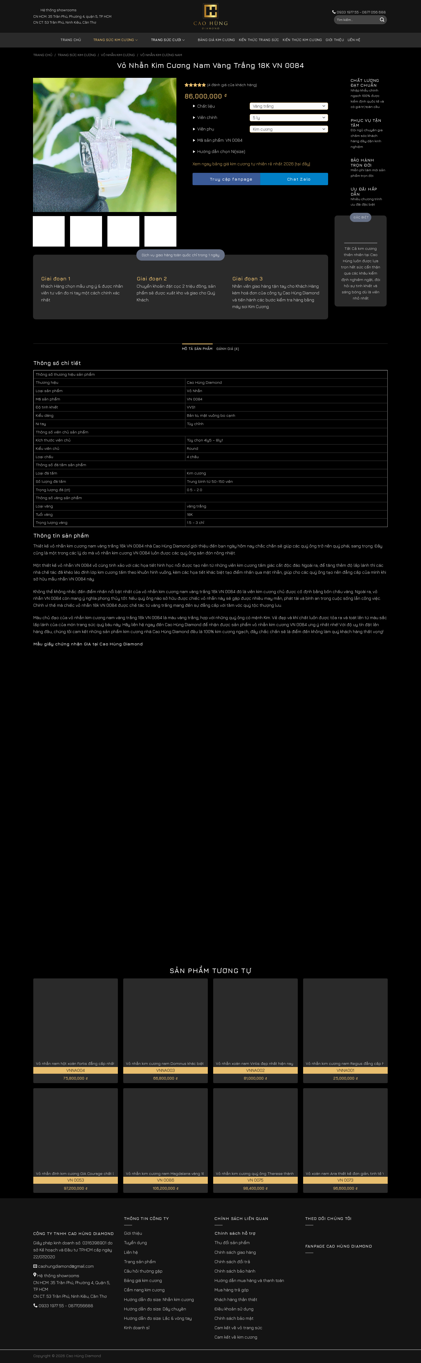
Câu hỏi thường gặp (143, 1271)
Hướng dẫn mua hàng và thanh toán (249, 1280)
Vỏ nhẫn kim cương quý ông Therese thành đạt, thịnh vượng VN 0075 (278, 1173)
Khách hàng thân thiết (236, 1299)
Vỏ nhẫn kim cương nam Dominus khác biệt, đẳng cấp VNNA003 (183, 1063)
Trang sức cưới (164, 40)
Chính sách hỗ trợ (235, 1233)
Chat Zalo (294, 179)
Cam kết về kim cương (236, 1337)
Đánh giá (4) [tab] (227, 349)
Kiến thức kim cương (302, 40)
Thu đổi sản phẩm (232, 1242)
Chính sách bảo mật (234, 1318)
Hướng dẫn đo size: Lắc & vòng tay (158, 1318)
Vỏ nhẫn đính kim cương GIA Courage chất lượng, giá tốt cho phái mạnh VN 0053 (108, 1173)
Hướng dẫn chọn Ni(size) (221, 151)
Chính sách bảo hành (235, 1271)
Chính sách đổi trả (232, 1261)
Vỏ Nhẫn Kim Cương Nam (161, 55)
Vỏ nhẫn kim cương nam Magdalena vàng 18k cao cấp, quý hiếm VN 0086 (192, 1173)
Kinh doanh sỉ (137, 1327)
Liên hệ (354, 40)
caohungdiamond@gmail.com (66, 1266)
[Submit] (382, 19)
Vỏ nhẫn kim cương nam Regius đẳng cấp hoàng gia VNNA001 (361, 1063)
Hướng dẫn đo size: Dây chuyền (155, 1308)
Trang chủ (70, 40)
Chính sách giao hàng (235, 1252)
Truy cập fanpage (226, 179)
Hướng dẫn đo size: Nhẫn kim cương (159, 1299)
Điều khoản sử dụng (234, 1308)
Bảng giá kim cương (212, 40)
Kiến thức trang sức (259, 40)
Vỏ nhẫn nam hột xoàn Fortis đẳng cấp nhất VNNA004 (84, 1063)
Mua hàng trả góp (232, 1289)
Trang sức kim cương (111, 40)
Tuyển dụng (135, 1242)
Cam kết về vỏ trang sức (238, 1327)
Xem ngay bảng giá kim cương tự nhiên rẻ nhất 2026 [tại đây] (251, 163)
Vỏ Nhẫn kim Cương (118, 55)
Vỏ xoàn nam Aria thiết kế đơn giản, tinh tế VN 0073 (351, 1173)
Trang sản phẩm (140, 1261)
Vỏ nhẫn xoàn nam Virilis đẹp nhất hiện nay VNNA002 (263, 1063)
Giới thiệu (335, 40)
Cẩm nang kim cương (144, 1289)
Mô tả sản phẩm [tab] (197, 349)
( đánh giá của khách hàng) (232, 84)
